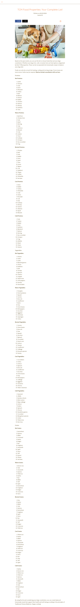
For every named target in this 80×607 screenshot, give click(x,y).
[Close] (2, 2)
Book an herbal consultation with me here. (48, 72)
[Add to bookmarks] (60, 21)
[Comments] (63, 21)
